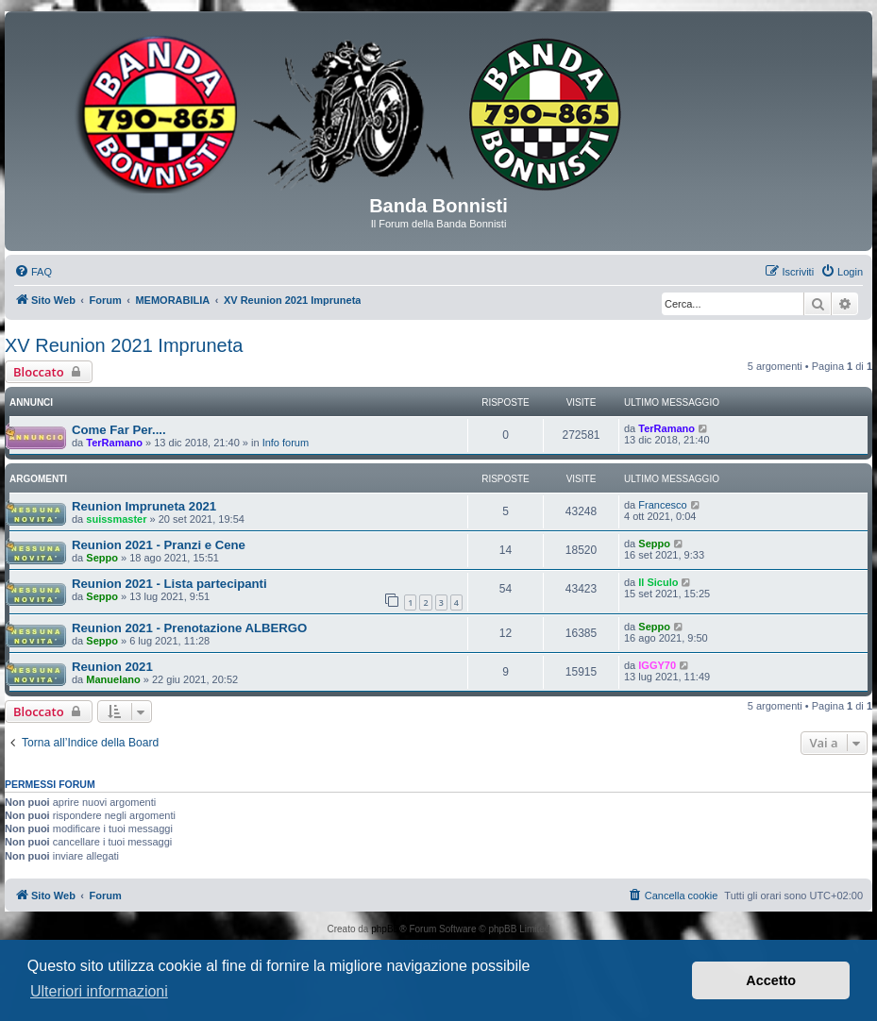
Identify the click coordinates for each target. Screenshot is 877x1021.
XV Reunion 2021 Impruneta (124, 345)
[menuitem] (33, 271)
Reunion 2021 (112, 667)
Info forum (286, 442)
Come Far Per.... (119, 430)
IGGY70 (657, 665)
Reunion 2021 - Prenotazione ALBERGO (189, 628)
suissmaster (116, 519)
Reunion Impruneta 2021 (144, 506)
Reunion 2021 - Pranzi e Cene (158, 545)
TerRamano (114, 442)
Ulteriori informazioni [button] (99, 991)
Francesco (662, 504)
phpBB (385, 929)
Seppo (102, 557)
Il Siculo (658, 582)
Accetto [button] (771, 980)
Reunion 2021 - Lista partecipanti (169, 584)
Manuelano (113, 679)
